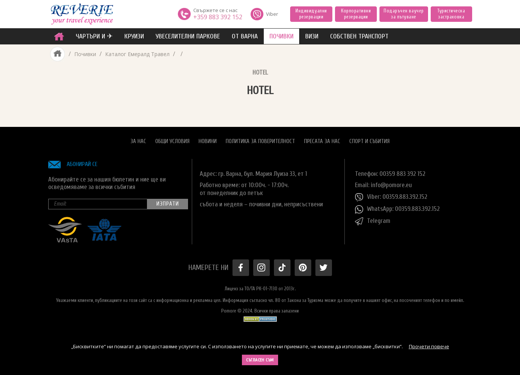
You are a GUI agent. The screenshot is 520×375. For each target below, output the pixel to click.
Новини (208, 141)
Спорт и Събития (369, 141)
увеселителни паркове (188, 36)
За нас (138, 141)
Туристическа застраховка (451, 14)
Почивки (85, 54)
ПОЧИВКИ (281, 36)
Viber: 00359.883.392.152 (391, 197)
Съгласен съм (260, 360)
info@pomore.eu (391, 185)
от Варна (245, 36)
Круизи (134, 36)
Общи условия (172, 141)
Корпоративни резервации (356, 14)
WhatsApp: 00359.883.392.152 (397, 209)
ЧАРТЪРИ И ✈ (94, 36)
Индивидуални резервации (311, 14)
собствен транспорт (359, 36)
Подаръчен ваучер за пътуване (404, 14)
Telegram (372, 221)
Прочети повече (429, 346)
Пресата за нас (322, 141)
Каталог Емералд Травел (137, 54)
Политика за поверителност (260, 141)
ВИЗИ (311, 36)
